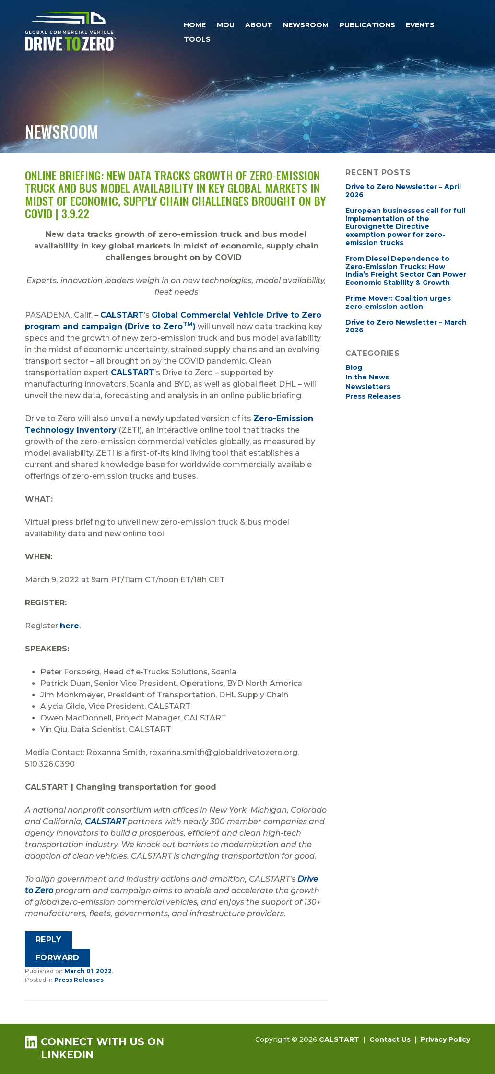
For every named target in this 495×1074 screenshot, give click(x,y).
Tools (197, 39)
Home (195, 25)
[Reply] (48, 940)
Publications (367, 25)
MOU (226, 25)
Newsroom (306, 25)
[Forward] (58, 958)
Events (420, 25)
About (258, 25)
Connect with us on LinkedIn (94, 1048)
